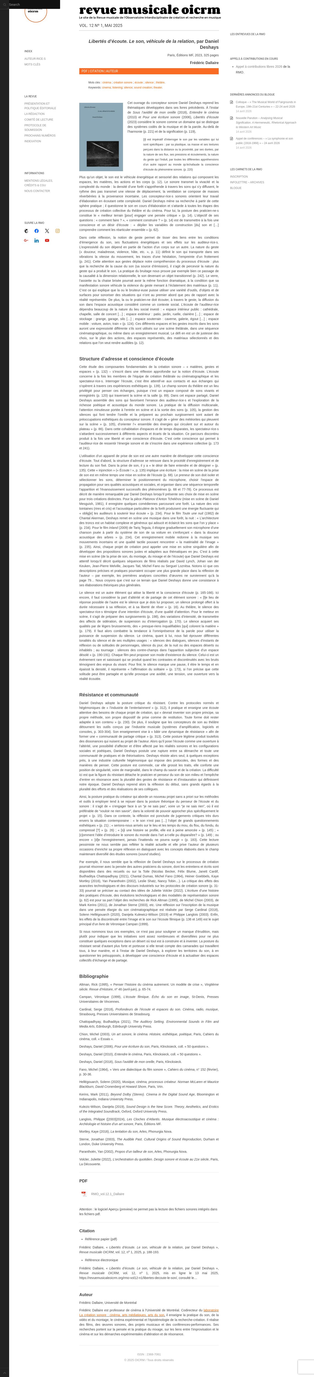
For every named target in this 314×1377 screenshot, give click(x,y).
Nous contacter (37, 191)
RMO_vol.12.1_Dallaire (107, 1194)
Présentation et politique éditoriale (40, 106)
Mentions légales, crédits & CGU (38, 183)
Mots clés (32, 64)
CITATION (97, 71)
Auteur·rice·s (35, 58)
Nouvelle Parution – (266, 122)
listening (117, 87)
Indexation (32, 141)
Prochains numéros (40, 135)
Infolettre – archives (247, 182)
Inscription (239, 176)
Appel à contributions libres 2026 (259, 66)
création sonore (122, 82)
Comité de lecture (38, 119)
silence (149, 82)
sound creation (143, 87)
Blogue (236, 188)
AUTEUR (112, 71)
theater (158, 87)
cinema (106, 87)
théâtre (160, 82)
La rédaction (34, 114)
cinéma (106, 82)
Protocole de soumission (35, 128)
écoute (139, 82)
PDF (85, 71)
